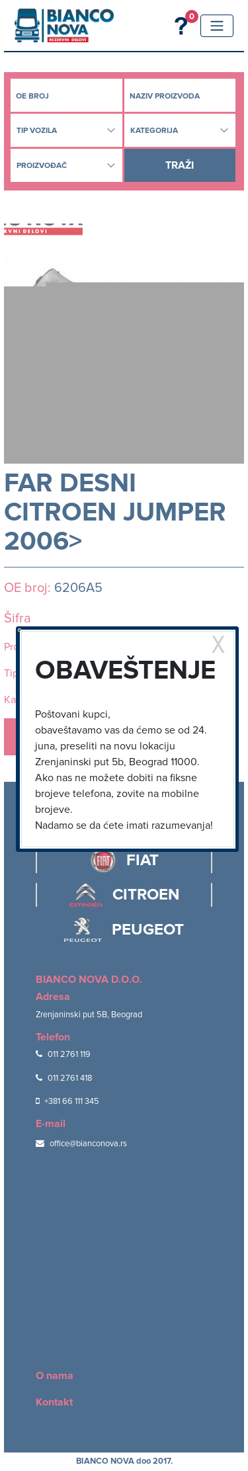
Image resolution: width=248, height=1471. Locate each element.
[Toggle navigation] (216, 26)
